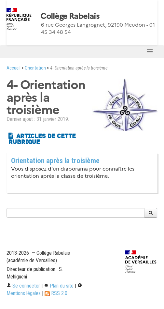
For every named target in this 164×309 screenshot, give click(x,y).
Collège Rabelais (69, 16)
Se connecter (23, 286)
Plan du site (59, 286)
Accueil (13, 68)
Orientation (35, 68)
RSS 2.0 (56, 293)
